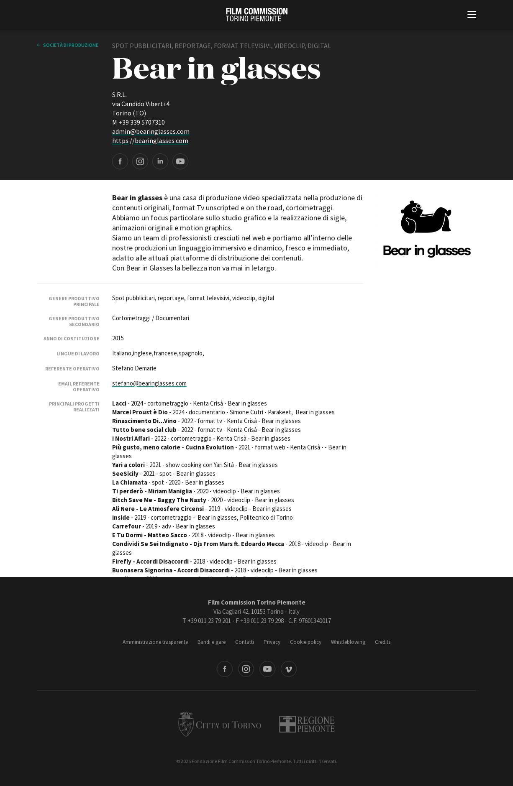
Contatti (244, 642)
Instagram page (140, 161)
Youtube (267, 669)
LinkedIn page (160, 161)
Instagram (246, 669)
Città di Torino (219, 724)
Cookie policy (305, 642)
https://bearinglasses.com (150, 140)
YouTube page (180, 161)
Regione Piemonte (307, 724)
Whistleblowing (348, 642)
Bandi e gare (212, 642)
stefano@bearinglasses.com (149, 383)
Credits (382, 642)
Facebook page (120, 161)
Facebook (225, 669)
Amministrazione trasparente (155, 642)
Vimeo (289, 669)
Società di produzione (70, 45)
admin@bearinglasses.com (151, 131)
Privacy (272, 642)
